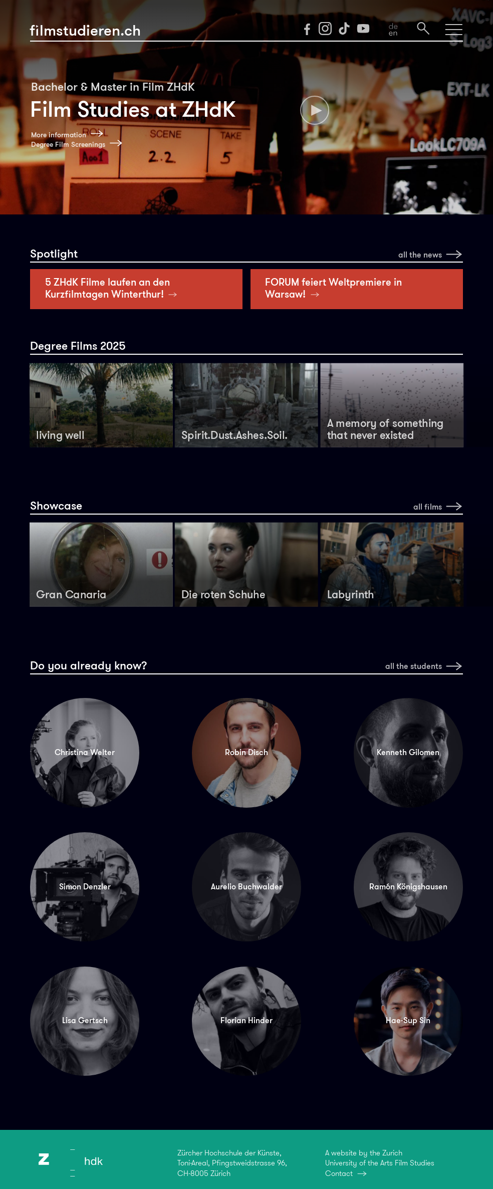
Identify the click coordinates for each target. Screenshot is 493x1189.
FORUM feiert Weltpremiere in (333, 288)
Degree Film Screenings (68, 144)
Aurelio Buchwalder (246, 886)
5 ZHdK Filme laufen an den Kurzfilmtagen (113, 288)
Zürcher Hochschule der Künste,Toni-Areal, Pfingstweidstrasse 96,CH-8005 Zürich (232, 1163)
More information (58, 135)
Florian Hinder (246, 1020)
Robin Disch (246, 752)
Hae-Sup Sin (408, 1020)
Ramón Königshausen (408, 886)
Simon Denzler (85, 886)
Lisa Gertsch (85, 1020)
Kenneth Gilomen (408, 752)
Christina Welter (85, 752)
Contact (339, 1173)
